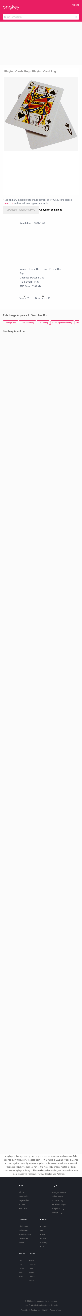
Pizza (21, 1192)
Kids (42, 1246)
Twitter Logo (57, 1196)
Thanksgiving (25, 1234)
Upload (75, 5)
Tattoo (31, 1281)
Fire (20, 1264)
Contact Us (35, 1310)
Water (31, 1272)
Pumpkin (23, 1208)
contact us (8, 203)
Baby (42, 1234)
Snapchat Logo (58, 1208)
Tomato (22, 1204)
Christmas (23, 1226)
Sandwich (23, 1196)
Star (21, 1272)
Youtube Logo (58, 1200)
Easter (22, 1242)
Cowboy (44, 1242)
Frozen (43, 1226)
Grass (21, 1268)
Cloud (21, 1260)
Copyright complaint (50, 210)
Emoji (31, 1260)
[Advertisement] (41, 43)
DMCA (45, 1310)
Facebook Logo (59, 1204)
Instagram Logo (59, 1192)
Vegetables (24, 1200)
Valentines (23, 1238)
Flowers (32, 1264)
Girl (41, 1230)
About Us (24, 1310)
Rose (31, 1268)
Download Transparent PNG (20, 210)
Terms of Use (55, 1310)
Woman (43, 1238)
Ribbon (32, 1276)
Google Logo (57, 1212)
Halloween (23, 1230)
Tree (21, 1276)
